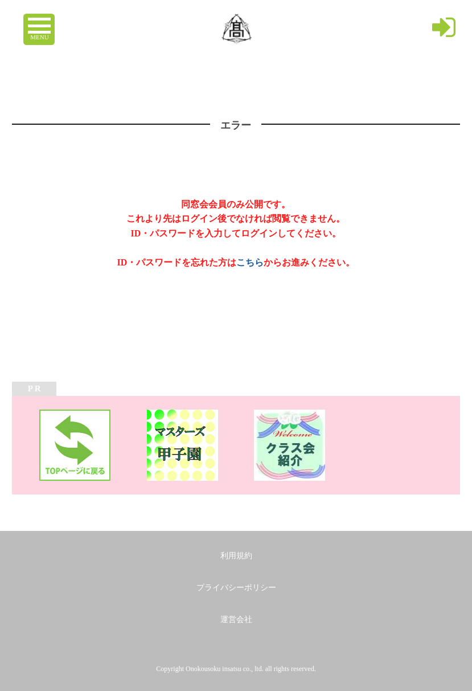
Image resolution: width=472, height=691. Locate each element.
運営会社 (236, 619)
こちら (250, 262)
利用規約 (236, 555)
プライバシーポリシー (236, 587)
